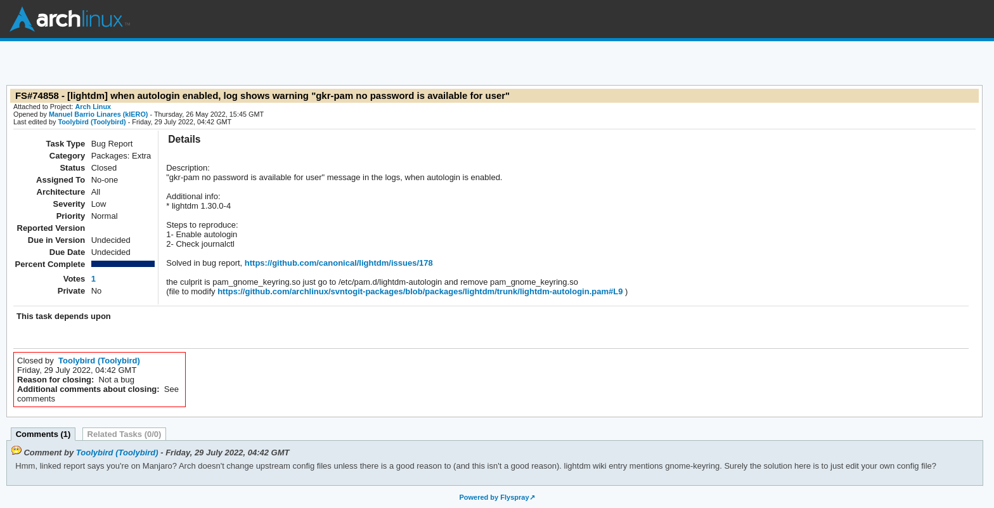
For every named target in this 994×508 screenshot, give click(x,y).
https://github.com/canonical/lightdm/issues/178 (337, 263)
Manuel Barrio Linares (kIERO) (98, 114)
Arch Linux (70, 19)
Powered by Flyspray (494, 497)
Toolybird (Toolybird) (92, 122)
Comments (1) (43, 434)
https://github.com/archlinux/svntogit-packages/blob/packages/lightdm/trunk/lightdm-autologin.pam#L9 (419, 291)
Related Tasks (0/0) (124, 434)
